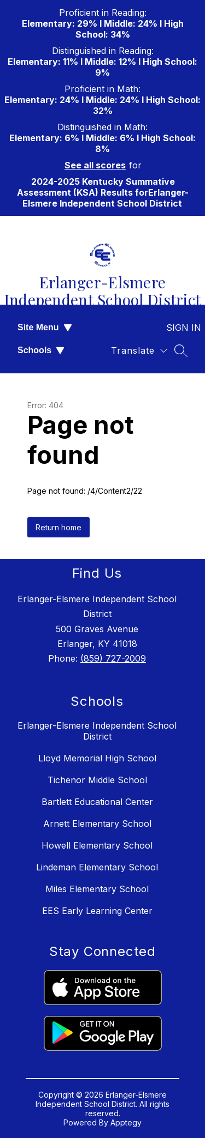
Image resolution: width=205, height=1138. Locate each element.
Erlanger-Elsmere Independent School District (97, 731)
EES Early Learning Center (97, 910)
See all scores (95, 165)
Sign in (177, 327)
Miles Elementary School (97, 888)
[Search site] (181, 350)
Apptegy (126, 1122)
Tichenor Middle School (97, 779)
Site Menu (44, 327)
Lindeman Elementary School (97, 867)
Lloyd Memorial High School (97, 758)
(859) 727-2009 (113, 658)
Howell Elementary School (97, 845)
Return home (58, 527)
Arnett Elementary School (97, 823)
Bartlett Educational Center (97, 801)
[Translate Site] (139, 351)
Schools (41, 350)
